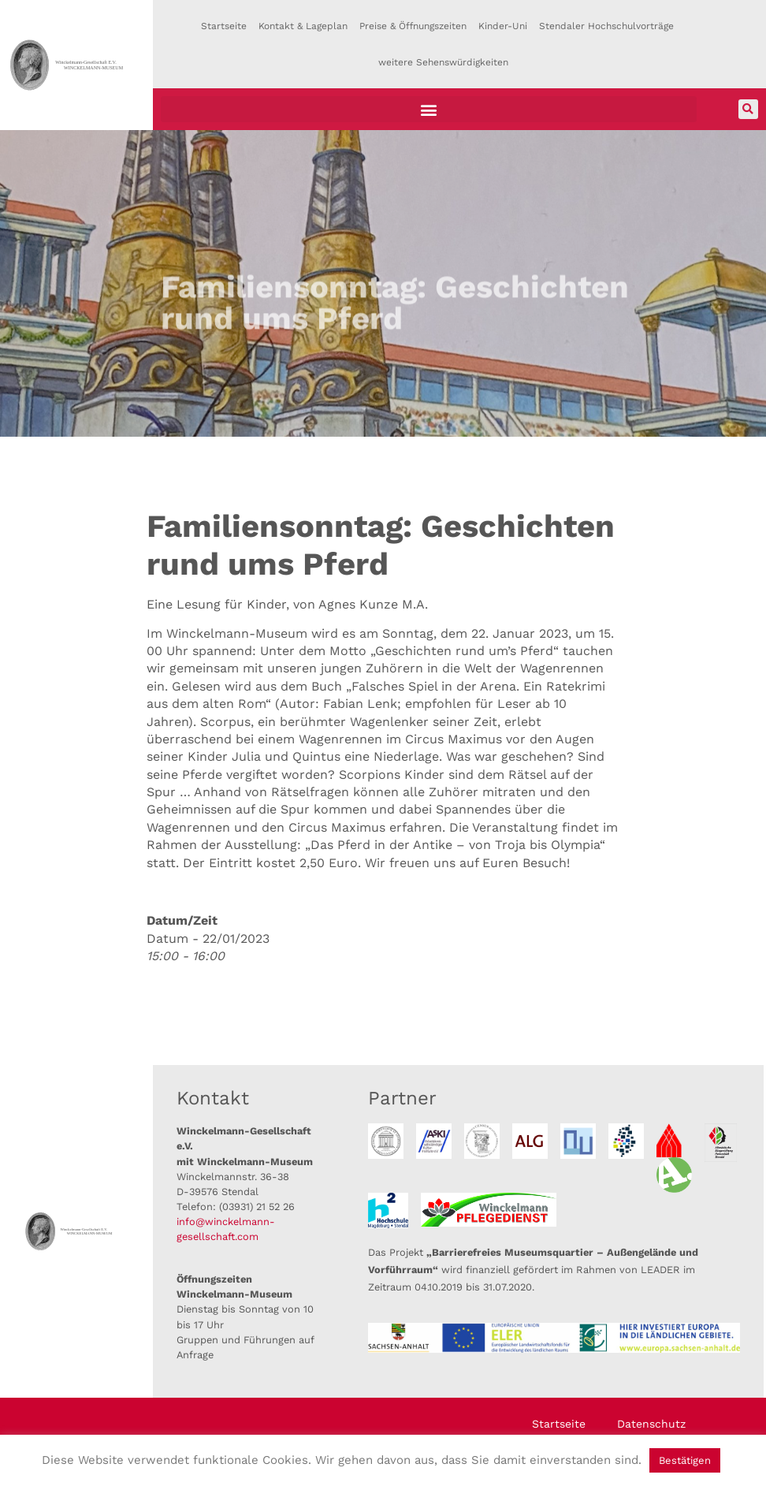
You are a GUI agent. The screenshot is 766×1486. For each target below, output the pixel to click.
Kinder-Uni (502, 26)
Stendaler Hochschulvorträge (606, 26)
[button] (428, 109)
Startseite (224, 26)
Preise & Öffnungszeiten (413, 26)
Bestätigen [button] (685, 1460)
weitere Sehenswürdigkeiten (443, 62)
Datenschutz (651, 1423)
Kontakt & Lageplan (303, 26)
